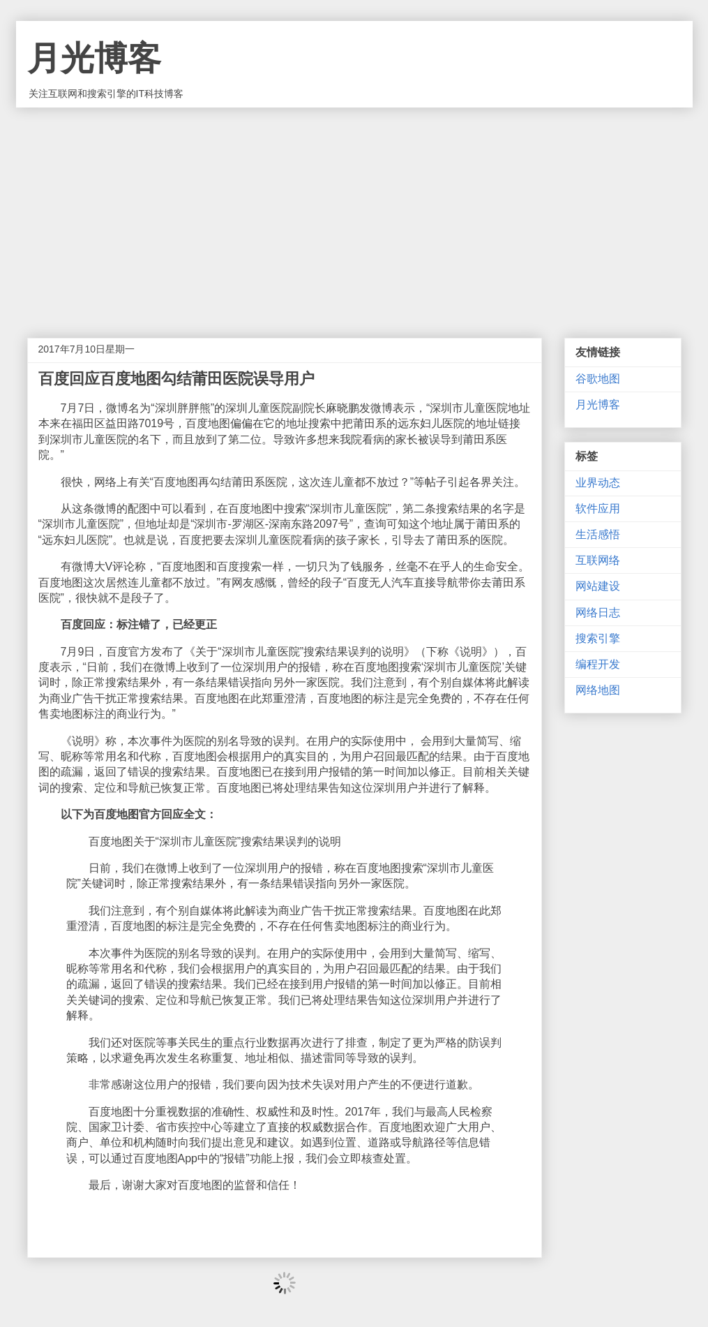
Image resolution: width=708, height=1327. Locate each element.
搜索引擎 (597, 638)
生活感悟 (597, 534)
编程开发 (597, 664)
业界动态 (597, 483)
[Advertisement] (354, 212)
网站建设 (597, 586)
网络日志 (597, 612)
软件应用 (597, 508)
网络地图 (597, 690)
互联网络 (597, 560)
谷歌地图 (597, 379)
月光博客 (94, 58)
